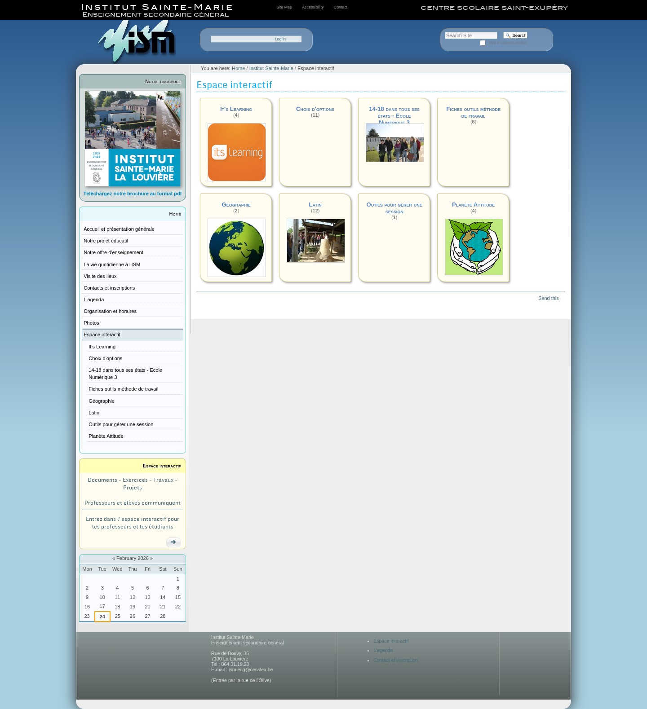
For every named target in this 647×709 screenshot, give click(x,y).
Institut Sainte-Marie (271, 68)
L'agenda (383, 650)
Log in (280, 39)
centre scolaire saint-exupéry (494, 8)
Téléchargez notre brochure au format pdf (133, 193)
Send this (548, 298)
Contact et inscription (395, 660)
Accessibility (313, 7)
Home (175, 213)
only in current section (508, 42)
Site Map (284, 7)
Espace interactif (162, 465)
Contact (340, 7)
